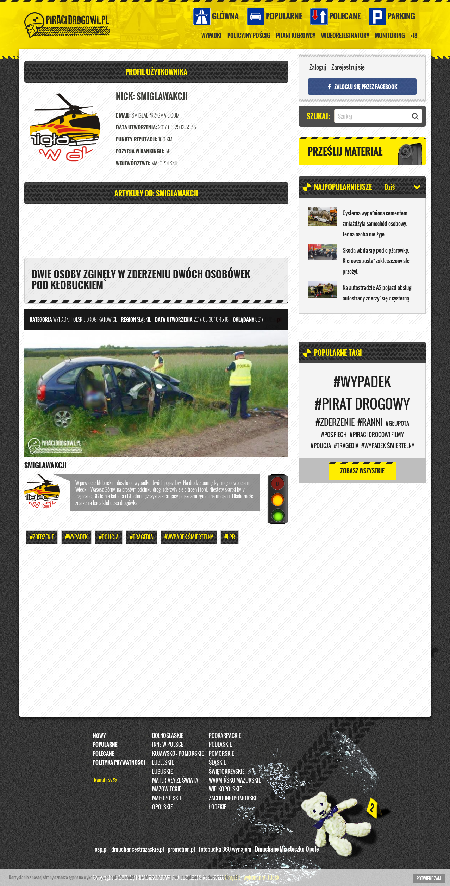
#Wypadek (76, 537)
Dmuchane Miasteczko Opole (287, 849)
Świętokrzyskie (226, 771)
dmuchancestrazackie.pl (137, 849)
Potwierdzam (429, 878)
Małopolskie (167, 798)
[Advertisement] (156, 230)
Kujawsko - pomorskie (178, 753)
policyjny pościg (248, 35)
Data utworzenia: (136, 127)
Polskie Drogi (84, 319)
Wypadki (211, 35)
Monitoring (390, 35)
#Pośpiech (334, 434)
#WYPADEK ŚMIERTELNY (188, 537)
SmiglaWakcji (45, 465)
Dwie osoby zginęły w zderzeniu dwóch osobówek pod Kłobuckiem (141, 279)
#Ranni (370, 422)
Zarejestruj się (348, 67)
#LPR (229, 537)
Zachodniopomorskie (233, 798)
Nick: (125, 96)
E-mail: (123, 115)
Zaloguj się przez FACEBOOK (362, 86)
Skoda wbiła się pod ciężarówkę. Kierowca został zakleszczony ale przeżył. (376, 260)
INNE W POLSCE (167, 744)
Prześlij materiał (345, 151)
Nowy (99, 735)
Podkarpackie (225, 735)
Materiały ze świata (175, 780)
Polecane (345, 15)
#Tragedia (141, 537)
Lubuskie (162, 771)
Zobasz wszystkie (362, 471)
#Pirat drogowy (362, 403)
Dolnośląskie (167, 735)
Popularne (284, 15)
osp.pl (101, 849)
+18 (414, 35)
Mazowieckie (166, 789)
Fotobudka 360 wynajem (225, 849)
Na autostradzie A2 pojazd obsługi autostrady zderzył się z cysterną (378, 293)
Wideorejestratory (345, 35)
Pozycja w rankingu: (140, 151)
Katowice (108, 319)
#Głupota (397, 423)
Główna (225, 15)
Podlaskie (220, 744)
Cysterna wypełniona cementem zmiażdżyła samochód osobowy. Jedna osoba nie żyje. (375, 223)
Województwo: (133, 163)
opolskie (162, 807)
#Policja (109, 537)
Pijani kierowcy (295, 35)
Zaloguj (317, 67)
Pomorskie (221, 753)
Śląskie (217, 762)
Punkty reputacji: (136, 139)
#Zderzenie (42, 537)
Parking (401, 15)
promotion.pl (181, 849)
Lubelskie (163, 762)
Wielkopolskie (225, 789)
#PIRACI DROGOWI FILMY (377, 434)
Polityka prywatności (119, 762)
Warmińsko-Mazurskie (235, 780)
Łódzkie (217, 807)
